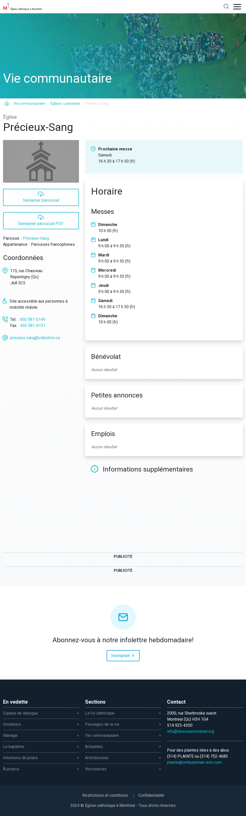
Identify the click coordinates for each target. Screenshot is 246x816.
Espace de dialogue (20, 713)
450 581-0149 (32, 319)
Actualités (94, 746)
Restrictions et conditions (105, 795)
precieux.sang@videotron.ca (35, 337)
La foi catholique (99, 713)
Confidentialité (151, 795)
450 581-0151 (32, 325)
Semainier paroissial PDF (40, 220)
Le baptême (13, 746)
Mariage (10, 735)
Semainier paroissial (41, 197)
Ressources (96, 769)
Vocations (12, 724)
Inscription (123, 655)
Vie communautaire (29, 103)
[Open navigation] (237, 6)
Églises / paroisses (65, 103)
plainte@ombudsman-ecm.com (194, 762)
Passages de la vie (102, 724)
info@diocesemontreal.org (190, 731)
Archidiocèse (96, 757)
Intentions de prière (20, 757)
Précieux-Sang (36, 238)
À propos (11, 769)
